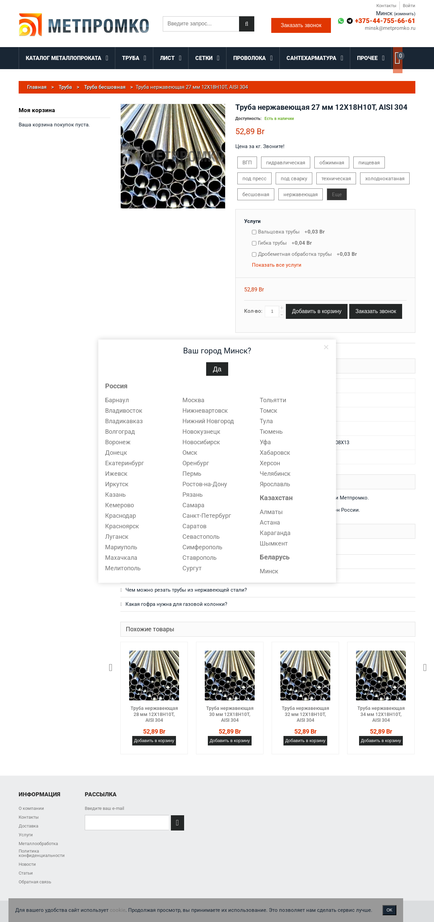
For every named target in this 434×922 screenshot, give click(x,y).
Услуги (252, 221)
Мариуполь (121, 547)
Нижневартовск (205, 410)
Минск (269, 571)
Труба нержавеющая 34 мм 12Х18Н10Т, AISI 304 (381, 714)
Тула (266, 421)
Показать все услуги (276, 265)
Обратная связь (35, 882)
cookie (117, 910)
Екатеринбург (124, 463)
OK (389, 910)
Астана (270, 522)
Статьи (26, 873)
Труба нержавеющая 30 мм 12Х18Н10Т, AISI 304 (230, 714)
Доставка (28, 826)
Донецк (116, 452)
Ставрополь (199, 557)
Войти (409, 5)
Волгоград (120, 431)
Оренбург (195, 463)
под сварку (294, 179)
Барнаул (117, 400)
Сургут (192, 568)
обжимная (331, 163)
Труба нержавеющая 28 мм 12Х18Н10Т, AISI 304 (154, 714)
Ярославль (275, 484)
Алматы (271, 511)
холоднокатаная (385, 179)
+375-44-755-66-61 (385, 21)
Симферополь (202, 547)
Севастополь (201, 536)
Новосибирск (201, 442)
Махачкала (121, 557)
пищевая (369, 163)
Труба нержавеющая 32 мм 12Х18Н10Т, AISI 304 (305, 714)
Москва (193, 400)
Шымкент (274, 543)
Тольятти (273, 400)
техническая (336, 179)
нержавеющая (300, 194)
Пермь (191, 473)
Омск (189, 452)
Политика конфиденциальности (42, 853)
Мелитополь (123, 568)
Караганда (275, 532)
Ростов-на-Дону (204, 484)
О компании (31, 808)
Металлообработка (38, 843)
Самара (193, 505)
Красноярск (122, 526)
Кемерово (119, 505)
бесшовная (255, 194)
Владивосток (123, 410)
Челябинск (275, 473)
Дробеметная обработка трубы (307, 254)
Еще (337, 194)
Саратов (194, 526)
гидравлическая (285, 163)
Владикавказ (124, 421)
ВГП (247, 163)
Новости (27, 864)
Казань (115, 494)
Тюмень (271, 431)
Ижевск (116, 473)
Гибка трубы (285, 243)
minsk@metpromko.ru (390, 28)
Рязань (192, 494)
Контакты (386, 5)
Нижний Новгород (208, 421)
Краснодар (120, 515)
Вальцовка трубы (291, 232)
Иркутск (117, 484)
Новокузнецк (201, 431)
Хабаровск (275, 452)
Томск (268, 410)
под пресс (254, 179)
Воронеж (118, 442)
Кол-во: (253, 311)
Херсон (270, 463)
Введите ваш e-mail (104, 808)
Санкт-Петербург (206, 515)
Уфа (265, 442)
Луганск (117, 536)
